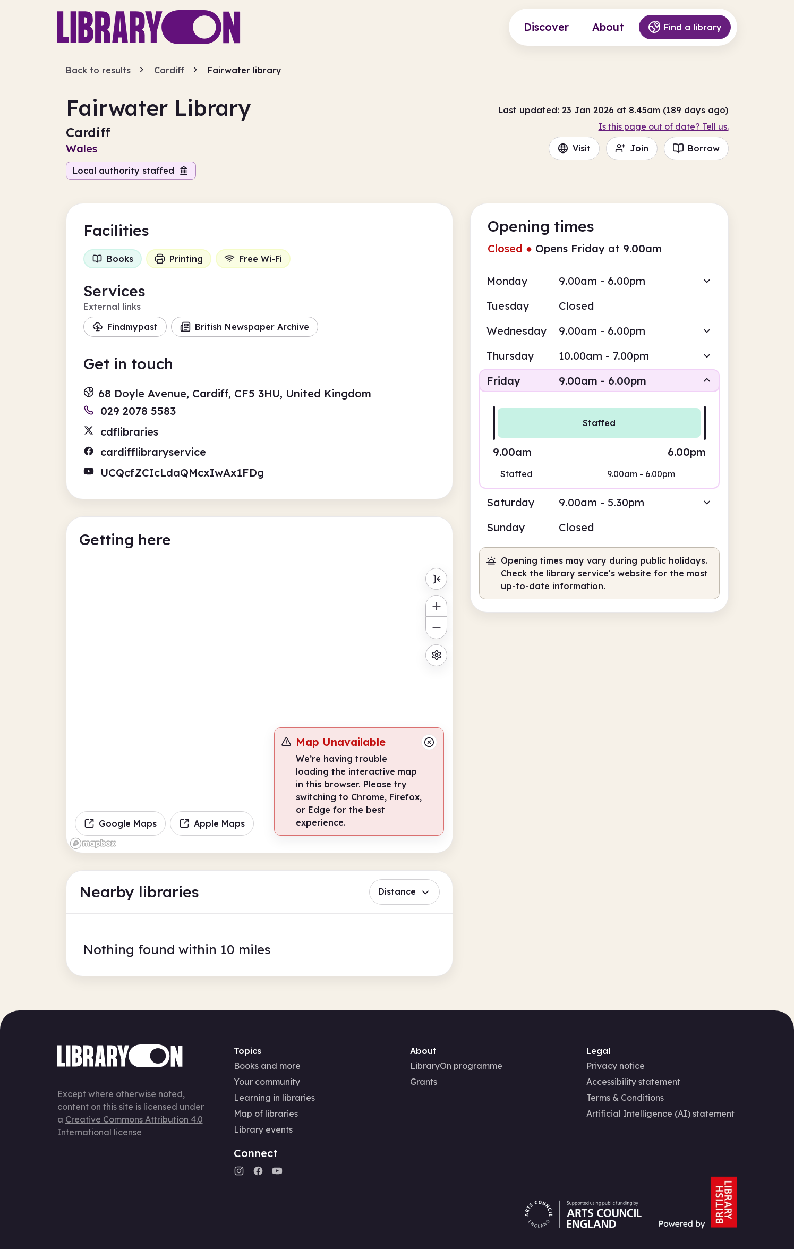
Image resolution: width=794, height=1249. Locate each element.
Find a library (685, 27)
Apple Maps (212, 823)
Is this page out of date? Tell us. (664, 126)
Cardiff (169, 70)
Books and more (267, 1065)
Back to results (98, 70)
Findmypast (125, 326)
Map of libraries (266, 1113)
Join (631, 148)
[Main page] (149, 27)
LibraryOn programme (456, 1065)
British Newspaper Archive (244, 326)
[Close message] (429, 742)
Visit (574, 148)
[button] (599, 280)
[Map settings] (436, 655)
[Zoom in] (436, 606)
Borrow (696, 148)
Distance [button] (404, 891)
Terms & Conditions (625, 1097)
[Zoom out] (436, 628)
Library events (263, 1129)
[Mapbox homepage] (93, 843)
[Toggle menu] (436, 579)
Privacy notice (615, 1065)
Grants (423, 1081)
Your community (267, 1081)
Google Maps (120, 823)
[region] (259, 708)
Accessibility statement (633, 1081)
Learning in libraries (274, 1097)
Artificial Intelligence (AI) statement (660, 1113)
